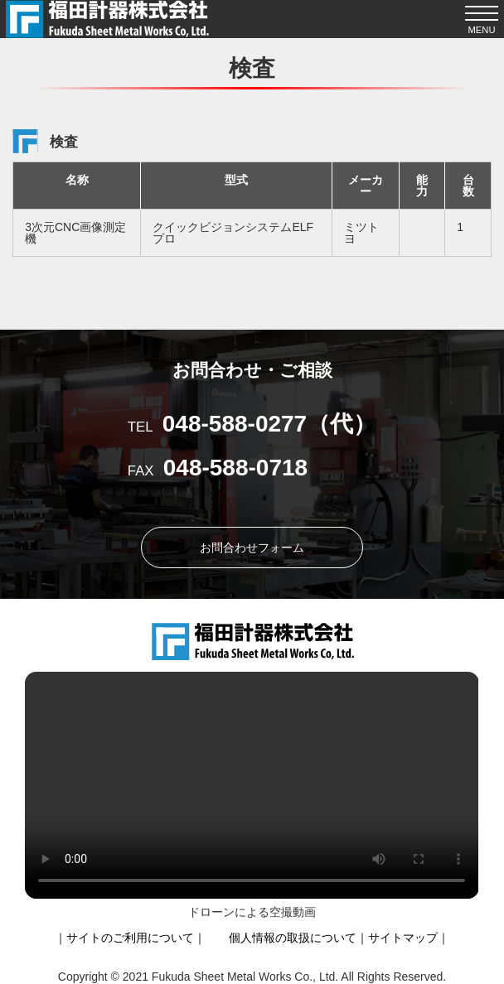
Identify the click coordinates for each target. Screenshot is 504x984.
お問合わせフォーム (252, 547)
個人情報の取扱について (292, 937)
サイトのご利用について (130, 937)
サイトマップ (403, 937)
